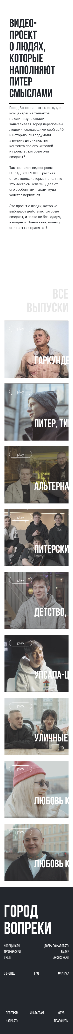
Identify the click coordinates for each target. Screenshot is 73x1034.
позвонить (61, 1021)
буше (7, 958)
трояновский (12, 952)
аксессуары (61, 958)
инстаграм (37, 1013)
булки (65, 952)
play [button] (20, 328)
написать (12, 1021)
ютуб (61, 1013)
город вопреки (27, 921)
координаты (12, 946)
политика (63, 974)
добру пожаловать (56, 946)
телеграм (12, 1013)
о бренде (9, 974)
